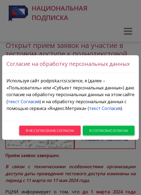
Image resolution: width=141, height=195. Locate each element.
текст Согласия (24, 102)
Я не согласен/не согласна (50, 130)
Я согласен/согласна (108, 130)
